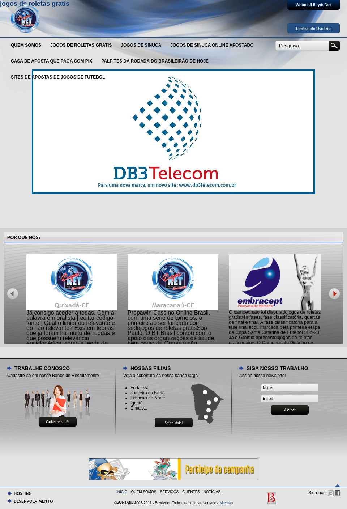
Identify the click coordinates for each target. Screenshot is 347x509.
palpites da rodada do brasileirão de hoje (155, 61)
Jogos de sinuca (141, 45)
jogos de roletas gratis (81, 45)
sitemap (226, 503)
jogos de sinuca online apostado (211, 45)
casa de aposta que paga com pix (51, 61)
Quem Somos (26, 45)
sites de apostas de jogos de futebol (58, 77)
